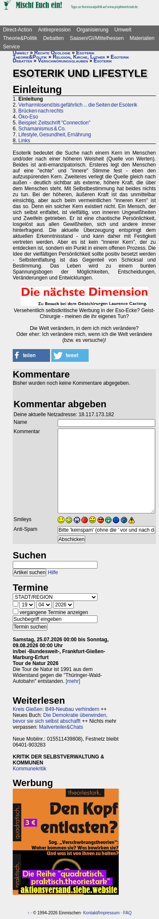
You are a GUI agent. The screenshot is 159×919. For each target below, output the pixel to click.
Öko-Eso (28, 117)
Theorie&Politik (20, 38)
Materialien (142, 38)
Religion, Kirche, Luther (79, 57)
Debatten (53, 38)
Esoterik (85, 53)
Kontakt (90, 913)
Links (24, 141)
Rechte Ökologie (52, 53)
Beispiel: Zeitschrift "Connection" (54, 123)
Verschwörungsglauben (63, 61)
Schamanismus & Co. (42, 129)
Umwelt (122, 30)
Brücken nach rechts (40, 111)
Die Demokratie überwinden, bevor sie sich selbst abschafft (60, 718)
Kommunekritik (29, 769)
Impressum (109, 913)
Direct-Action (17, 30)
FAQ (127, 913)
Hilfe (53, 572)
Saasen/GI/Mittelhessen (96, 38)
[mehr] (73, 681)
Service (11, 47)
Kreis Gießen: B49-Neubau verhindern (56, 709)
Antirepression (54, 30)
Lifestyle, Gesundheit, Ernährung (54, 135)
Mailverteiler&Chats (61, 727)
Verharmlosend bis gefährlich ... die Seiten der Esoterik (77, 105)
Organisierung (92, 30)
